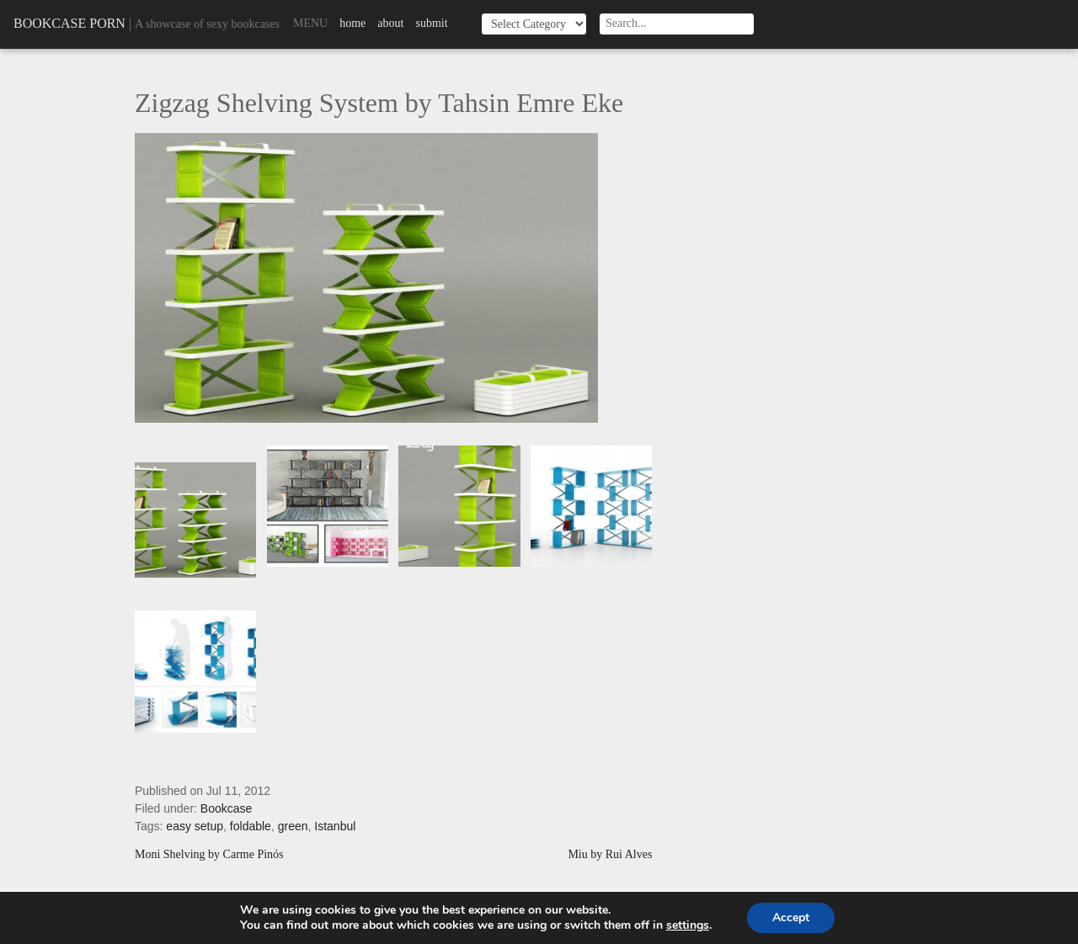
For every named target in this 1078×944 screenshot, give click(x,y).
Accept (790, 917)
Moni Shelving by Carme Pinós (209, 855)
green (293, 826)
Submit (431, 23)
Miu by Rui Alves (610, 855)
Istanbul (334, 826)
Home (352, 23)
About (390, 23)
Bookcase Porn (69, 23)
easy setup (194, 826)
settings (687, 925)
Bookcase (226, 808)
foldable (250, 826)
